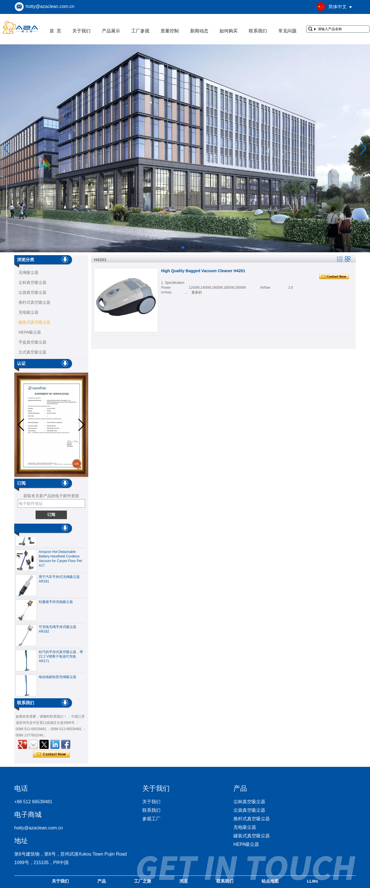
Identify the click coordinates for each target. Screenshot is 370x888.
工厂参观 (140, 30)
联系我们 (258, 30)
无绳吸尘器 (28, 272)
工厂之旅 (142, 881)
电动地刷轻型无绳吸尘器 (57, 679)
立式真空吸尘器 (32, 352)
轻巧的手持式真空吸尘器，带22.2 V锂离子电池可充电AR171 (61, 658)
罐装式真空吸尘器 (34, 322)
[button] (169, 247)
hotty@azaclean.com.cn (50, 6)
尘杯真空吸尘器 (32, 282)
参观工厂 (151, 818)
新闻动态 (199, 30)
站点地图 (270, 881)
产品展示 (111, 30)
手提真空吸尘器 (32, 342)
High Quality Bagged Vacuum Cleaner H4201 (203, 271)
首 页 (55, 30)
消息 (183, 881)
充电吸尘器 (28, 312)
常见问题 (287, 30)
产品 (101, 881)
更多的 (197, 292)
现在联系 (51, 754)
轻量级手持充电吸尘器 (56, 604)
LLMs (312, 881)
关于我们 (81, 30)
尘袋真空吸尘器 (32, 292)
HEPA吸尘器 (29, 332)
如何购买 (228, 30)
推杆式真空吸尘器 (34, 302)
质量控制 (170, 30)
